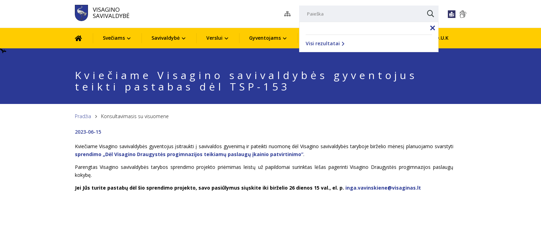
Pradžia (83, 116)
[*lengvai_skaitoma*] (451, 14)
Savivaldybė (165, 38)
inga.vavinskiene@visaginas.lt (383, 187)
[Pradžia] (83, 38)
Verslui (214, 38)
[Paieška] (369, 14)
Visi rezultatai (325, 43)
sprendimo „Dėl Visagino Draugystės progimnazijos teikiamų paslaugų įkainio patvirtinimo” (189, 154)
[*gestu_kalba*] (462, 14)
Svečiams (114, 38)
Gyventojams (265, 38)
